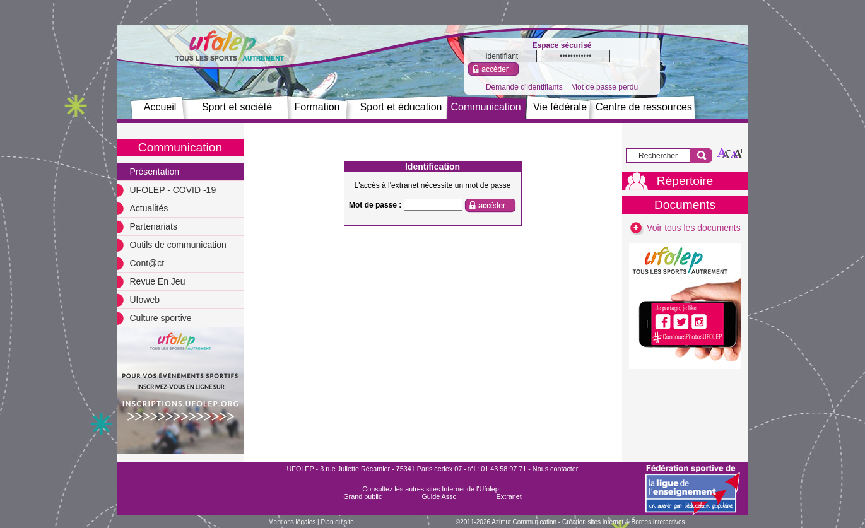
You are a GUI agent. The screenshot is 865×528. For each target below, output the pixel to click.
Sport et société (237, 107)
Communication (485, 107)
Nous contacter (556, 468)
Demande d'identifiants (524, 87)
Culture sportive (161, 318)
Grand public (362, 496)
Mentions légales (291, 522)
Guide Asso (438, 496)
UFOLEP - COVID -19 (173, 190)
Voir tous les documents (685, 228)
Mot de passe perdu (604, 87)
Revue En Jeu (157, 281)
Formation (316, 107)
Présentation (155, 172)
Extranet (509, 496)
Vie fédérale (560, 107)
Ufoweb (145, 300)
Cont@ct (147, 263)
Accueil (160, 107)
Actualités (149, 208)
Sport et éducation (401, 107)
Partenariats (153, 226)
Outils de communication (178, 245)
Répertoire (685, 180)
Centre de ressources (644, 107)
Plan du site (337, 522)
